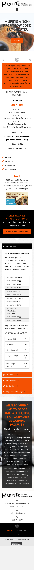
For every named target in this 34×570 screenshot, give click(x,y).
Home (9, 530)
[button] (17, 40)
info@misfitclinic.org (17, 513)
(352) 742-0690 (18, 225)
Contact (17, 534)
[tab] (17, 246)
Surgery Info (22, 530)
